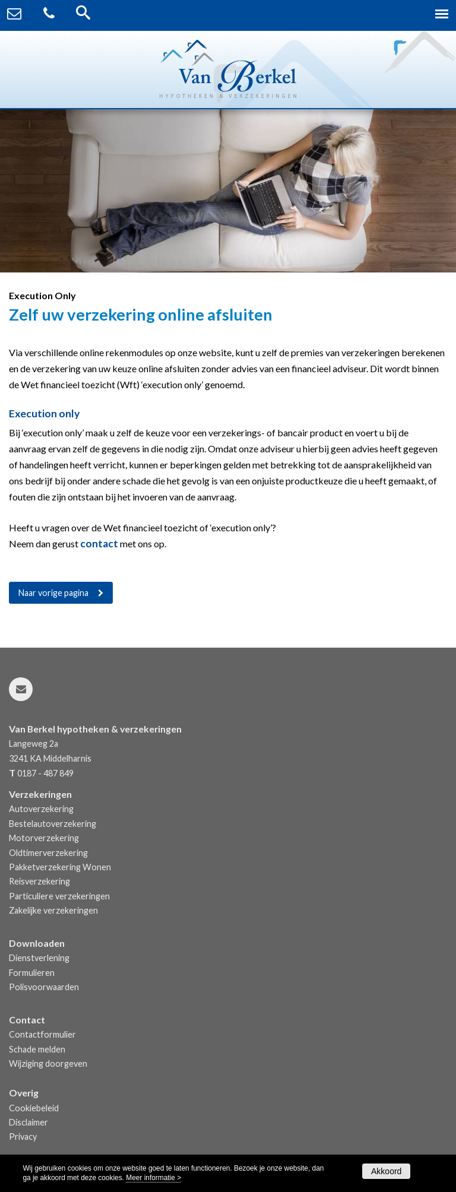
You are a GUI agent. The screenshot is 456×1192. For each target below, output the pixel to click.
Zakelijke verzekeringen (53, 910)
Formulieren (32, 973)
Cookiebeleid (34, 1108)
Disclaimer (28, 1122)
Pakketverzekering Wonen (60, 867)
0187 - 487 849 (45, 773)
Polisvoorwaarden (44, 987)
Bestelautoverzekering (52, 824)
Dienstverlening (39, 958)
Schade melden (37, 1049)
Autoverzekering (41, 809)
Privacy (23, 1136)
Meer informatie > (153, 1178)
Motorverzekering (44, 838)
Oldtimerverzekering (48, 853)
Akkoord (386, 1171)
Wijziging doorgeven (48, 1063)
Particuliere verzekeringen (59, 896)
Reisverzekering (39, 881)
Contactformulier (42, 1034)
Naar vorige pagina (53, 593)
